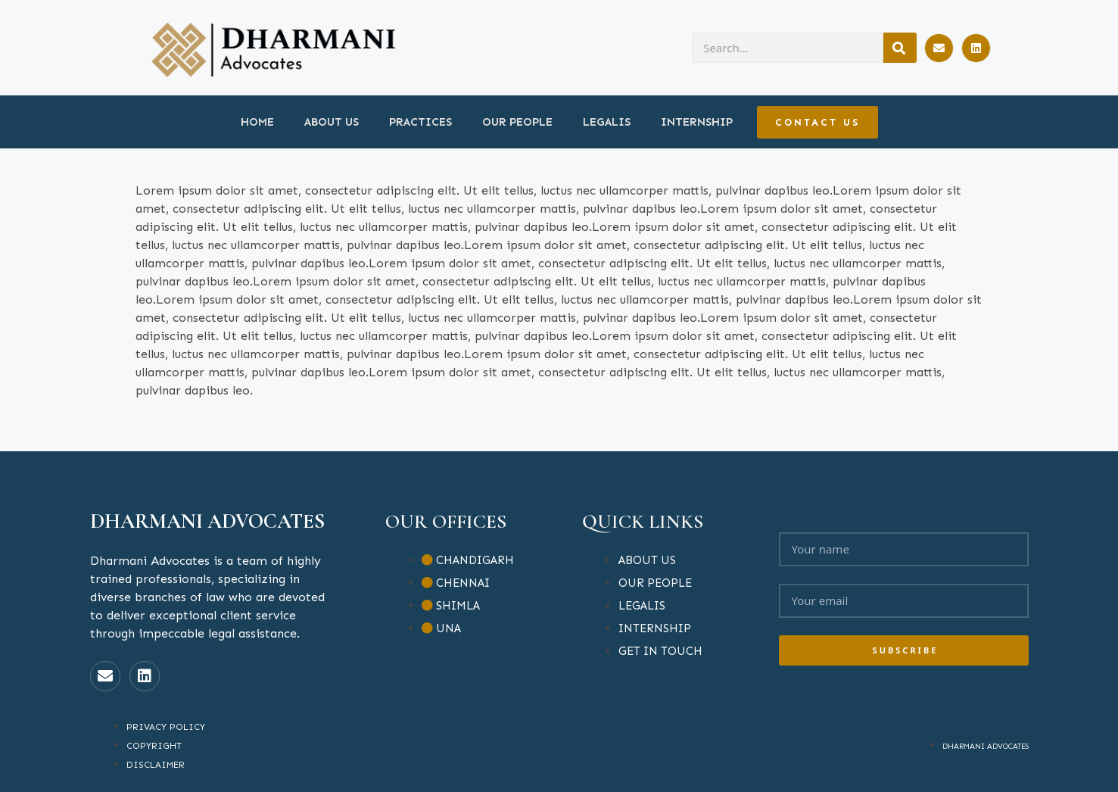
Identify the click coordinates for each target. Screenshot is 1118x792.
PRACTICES (420, 122)
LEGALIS (607, 122)
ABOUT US (331, 122)
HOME (257, 122)
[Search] (900, 48)
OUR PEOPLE (517, 122)
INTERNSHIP (697, 122)
